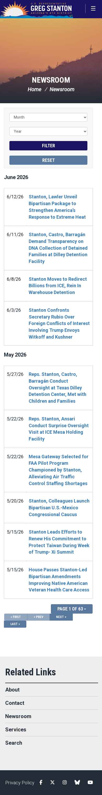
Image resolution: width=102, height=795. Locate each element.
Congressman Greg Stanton (36, 9)
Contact (14, 703)
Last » (15, 624)
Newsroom (51, 79)
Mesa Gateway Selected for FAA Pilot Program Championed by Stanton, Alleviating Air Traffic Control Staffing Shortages (58, 470)
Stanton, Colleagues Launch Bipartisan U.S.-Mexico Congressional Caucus (59, 507)
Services (15, 729)
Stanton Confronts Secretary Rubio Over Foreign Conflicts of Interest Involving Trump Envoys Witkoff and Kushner (59, 323)
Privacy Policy (19, 782)
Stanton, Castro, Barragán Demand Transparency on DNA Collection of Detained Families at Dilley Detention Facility (58, 248)
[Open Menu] (93, 8)
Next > (61, 617)
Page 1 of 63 (71, 608)
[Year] (48, 131)
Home (34, 89)
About (12, 690)
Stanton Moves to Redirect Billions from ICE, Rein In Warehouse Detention (58, 285)
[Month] (48, 117)
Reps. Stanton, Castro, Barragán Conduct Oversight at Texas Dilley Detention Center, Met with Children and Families (57, 387)
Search (13, 743)
